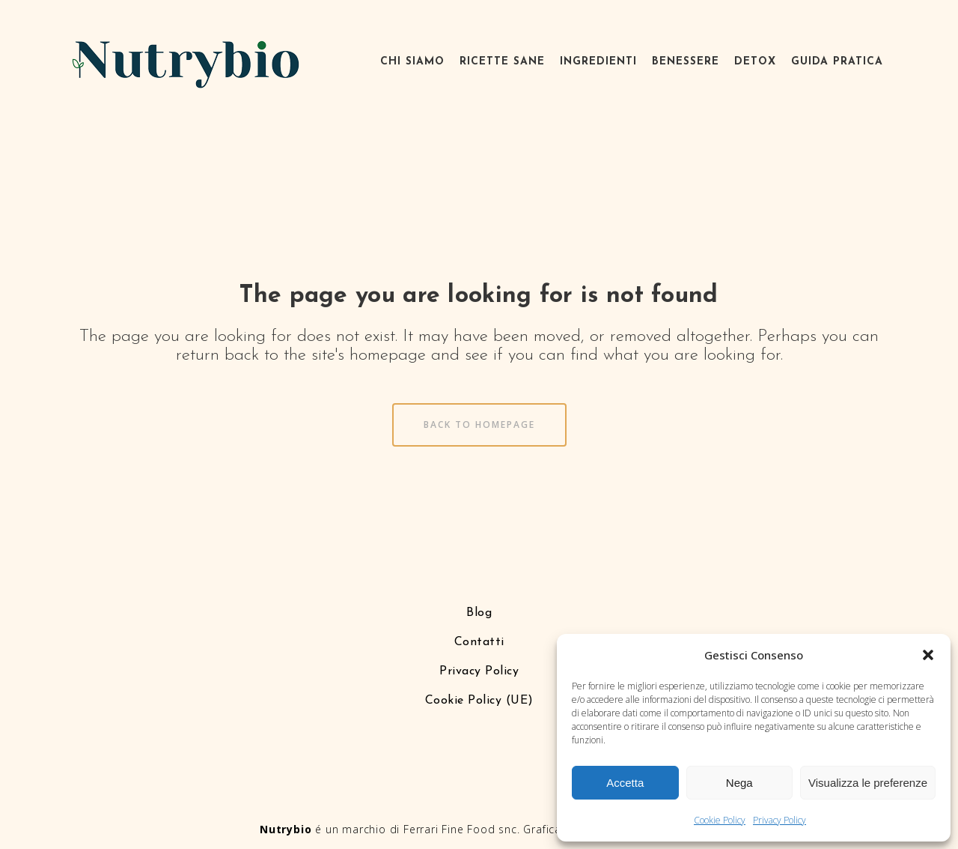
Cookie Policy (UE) (479, 701)
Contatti (479, 642)
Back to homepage (479, 424)
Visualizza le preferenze (867, 782)
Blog (479, 613)
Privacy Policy (779, 820)
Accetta (625, 782)
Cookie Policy (719, 820)
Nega (739, 782)
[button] (928, 654)
